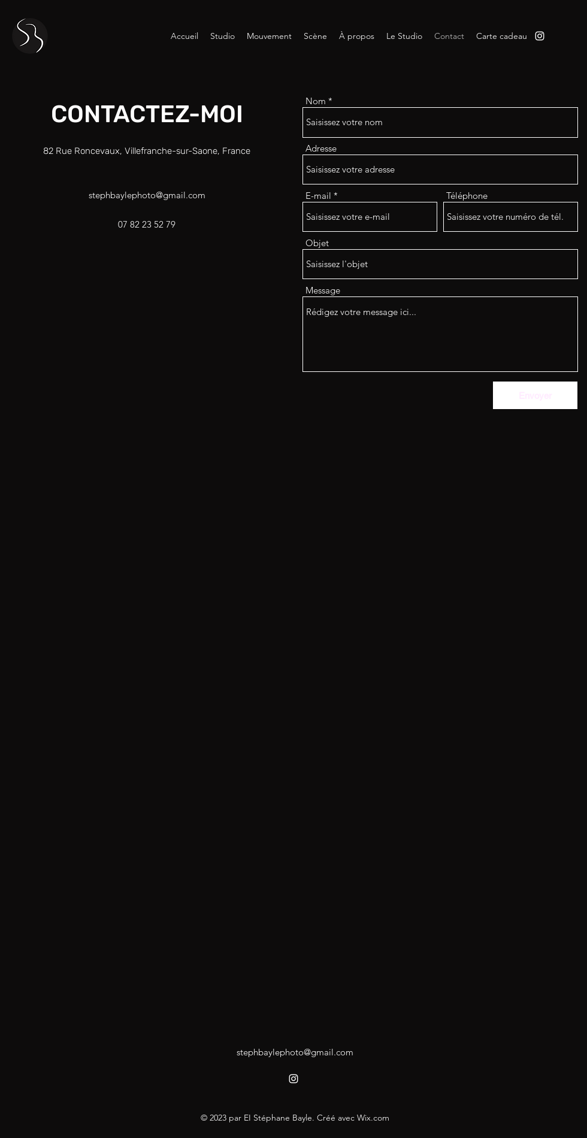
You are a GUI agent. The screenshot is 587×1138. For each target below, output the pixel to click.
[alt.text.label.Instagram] (540, 36)
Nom (315, 100)
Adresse (321, 148)
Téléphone (467, 195)
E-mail (318, 195)
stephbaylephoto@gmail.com (147, 195)
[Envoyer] (535, 395)
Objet (317, 242)
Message (322, 290)
